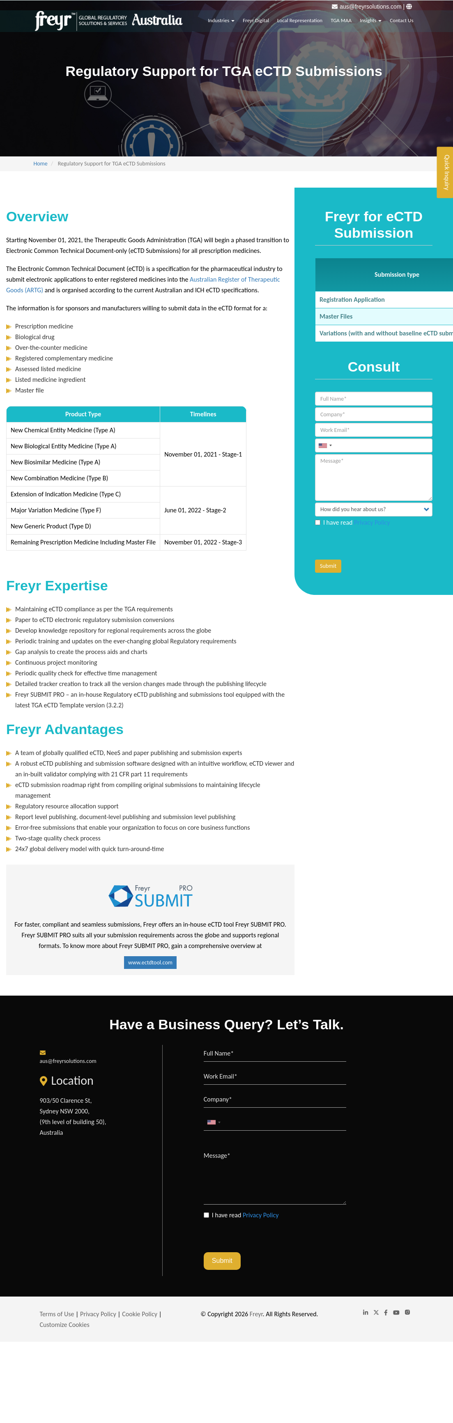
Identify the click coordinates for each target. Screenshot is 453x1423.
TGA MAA (341, 19)
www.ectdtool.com (150, 962)
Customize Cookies (65, 1325)
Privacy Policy (372, 522)
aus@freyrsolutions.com (370, 6)
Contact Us (401, 19)
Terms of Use (57, 1314)
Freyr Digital (256, 19)
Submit (328, 565)
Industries (221, 19)
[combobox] (324, 445)
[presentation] (377, 544)
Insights (371, 19)
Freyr (256, 1314)
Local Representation (299, 19)
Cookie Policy (139, 1314)
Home (41, 163)
